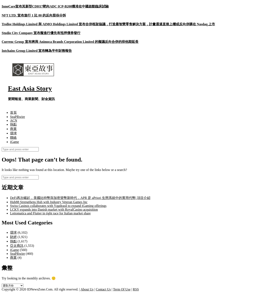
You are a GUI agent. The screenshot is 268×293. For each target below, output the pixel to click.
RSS (136, 289)
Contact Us (103, 289)
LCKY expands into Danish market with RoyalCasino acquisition (54, 209)
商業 (13, 129)
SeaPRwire (17, 116)
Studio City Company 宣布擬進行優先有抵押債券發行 (41, 33)
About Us (87, 289)
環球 (13, 133)
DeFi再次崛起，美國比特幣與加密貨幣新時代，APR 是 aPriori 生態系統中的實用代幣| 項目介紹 (80, 198)
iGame (14, 142)
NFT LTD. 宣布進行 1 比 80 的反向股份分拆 (34, 15)
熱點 (13, 124)
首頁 (13, 112)
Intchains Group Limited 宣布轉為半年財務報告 (37, 50)
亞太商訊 (16, 245)
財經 (13, 237)
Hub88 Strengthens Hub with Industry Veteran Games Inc (49, 202)
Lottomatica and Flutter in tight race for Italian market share (50, 213)
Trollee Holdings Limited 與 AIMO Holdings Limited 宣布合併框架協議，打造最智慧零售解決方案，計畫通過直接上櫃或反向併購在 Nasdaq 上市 (108, 24)
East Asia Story (30, 88)
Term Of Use (121, 289)
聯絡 (13, 137)
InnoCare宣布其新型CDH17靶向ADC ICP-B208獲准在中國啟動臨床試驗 (55, 6)
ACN (13, 120)
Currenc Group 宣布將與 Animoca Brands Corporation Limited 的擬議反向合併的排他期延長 (70, 41)
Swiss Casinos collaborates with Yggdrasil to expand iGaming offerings (58, 206)
